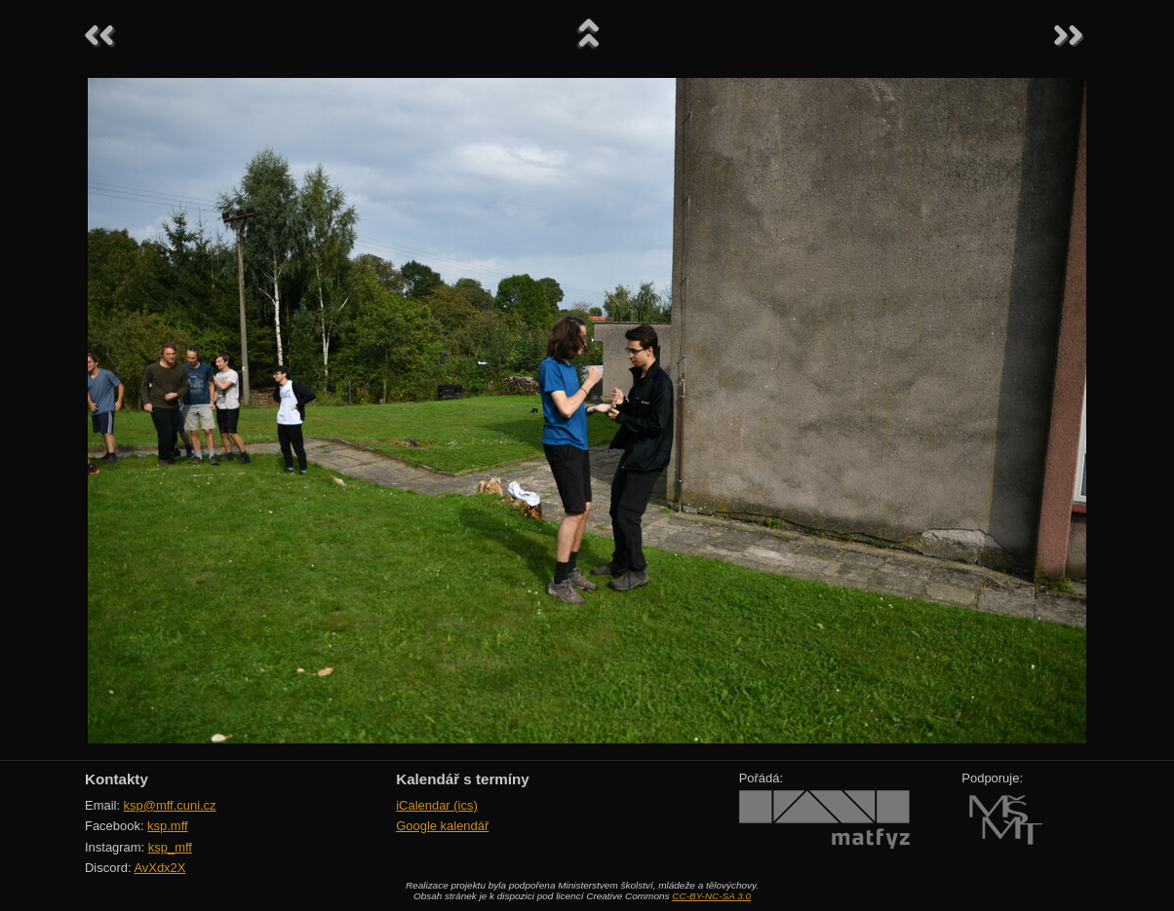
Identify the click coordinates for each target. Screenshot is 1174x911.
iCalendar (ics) (437, 805)
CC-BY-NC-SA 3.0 (711, 896)
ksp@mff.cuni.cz (170, 805)
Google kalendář (442, 825)
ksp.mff (167, 825)
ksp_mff (170, 847)
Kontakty (116, 779)
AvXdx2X (159, 867)
